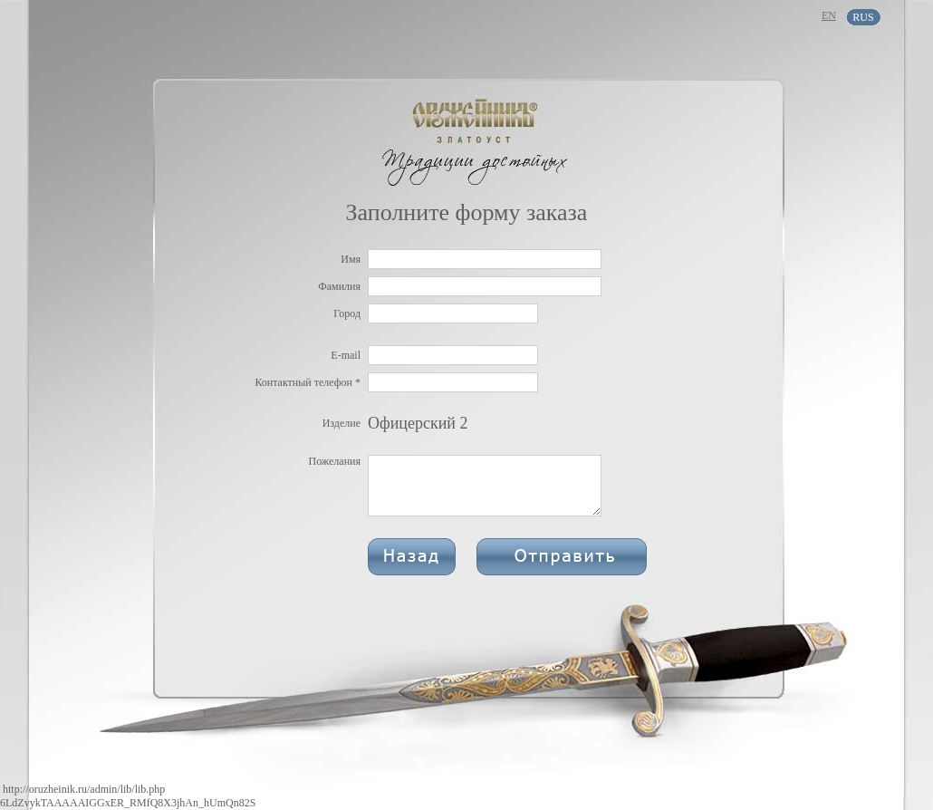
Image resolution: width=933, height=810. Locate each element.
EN (829, 15)
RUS (862, 17)
